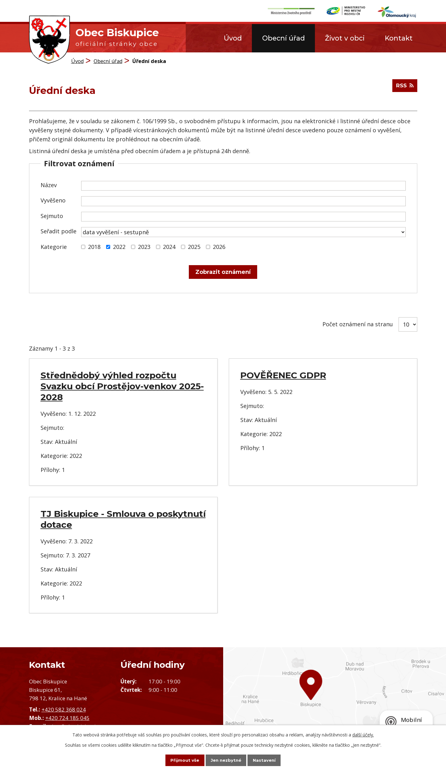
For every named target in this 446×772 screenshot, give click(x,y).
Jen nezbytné (225, 760)
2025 (194, 246)
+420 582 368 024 (64, 709)
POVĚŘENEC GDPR (283, 375)
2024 (169, 246)
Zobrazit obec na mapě (334, 700)
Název (49, 184)
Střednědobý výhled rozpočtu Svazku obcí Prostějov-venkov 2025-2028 (122, 386)
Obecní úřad (283, 38)
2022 (119, 246)
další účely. (363, 734)
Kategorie (54, 246)
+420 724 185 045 (67, 717)
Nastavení (270, 760)
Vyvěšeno (53, 200)
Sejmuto (52, 215)
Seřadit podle (58, 231)
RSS (404, 88)
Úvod (233, 38)
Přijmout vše (179, 760)
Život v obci (345, 38)
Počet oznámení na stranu (357, 324)
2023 (144, 246)
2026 (219, 246)
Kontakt (399, 38)
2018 (94, 246)
